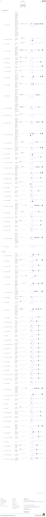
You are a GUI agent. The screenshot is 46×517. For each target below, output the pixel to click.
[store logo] (23, 1)
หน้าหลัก (21, 6)
